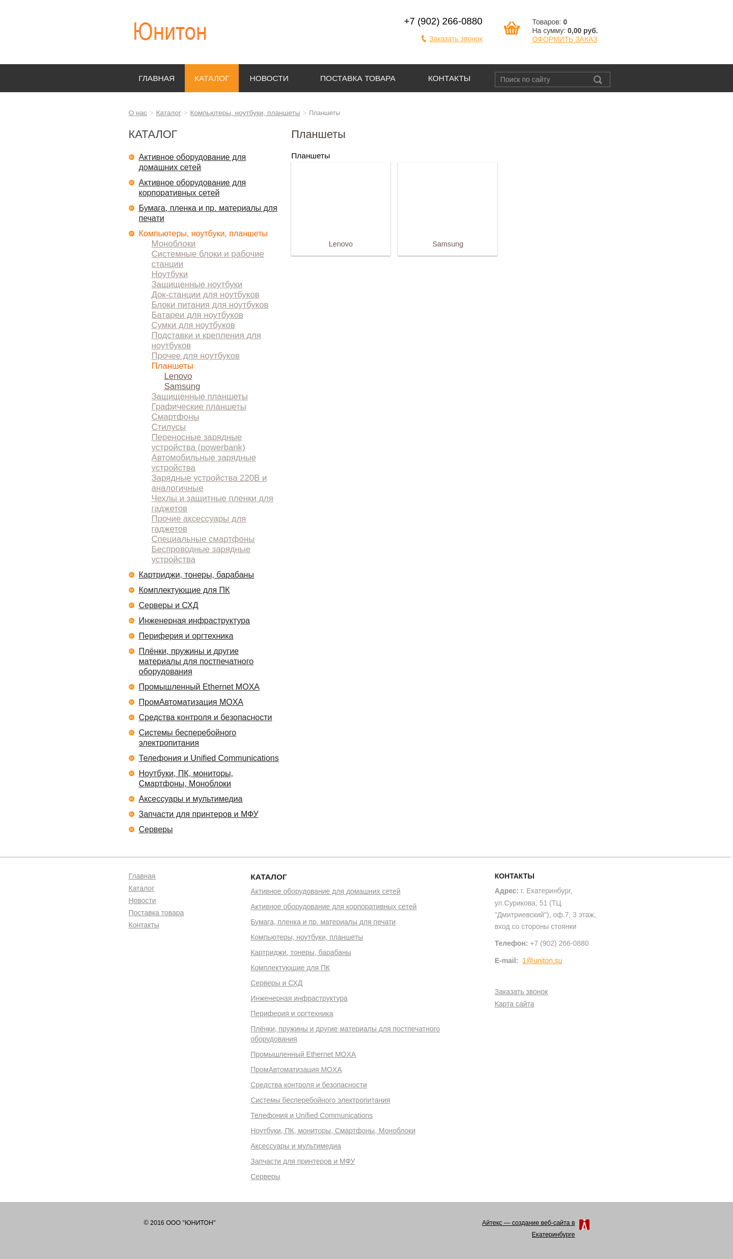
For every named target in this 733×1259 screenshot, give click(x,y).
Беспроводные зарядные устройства (201, 554)
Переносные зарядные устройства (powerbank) (198, 442)
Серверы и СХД (169, 605)
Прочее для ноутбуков (196, 356)
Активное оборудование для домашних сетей (192, 162)
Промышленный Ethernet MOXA (199, 686)
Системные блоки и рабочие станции (208, 259)
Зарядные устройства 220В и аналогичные (209, 483)
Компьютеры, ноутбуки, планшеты (245, 113)
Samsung (182, 386)
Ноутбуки (170, 274)
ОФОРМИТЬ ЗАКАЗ (564, 39)
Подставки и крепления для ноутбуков (206, 340)
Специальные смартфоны (203, 539)
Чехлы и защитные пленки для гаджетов (212, 503)
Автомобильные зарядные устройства (204, 463)
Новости (269, 78)
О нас (138, 113)
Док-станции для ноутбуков (206, 294)
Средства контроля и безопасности (205, 717)
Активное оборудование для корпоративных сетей (192, 187)
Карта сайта (514, 1004)
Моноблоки (174, 244)
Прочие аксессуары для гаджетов (199, 524)
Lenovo (178, 376)
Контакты (449, 78)
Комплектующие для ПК (184, 590)
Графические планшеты (199, 407)
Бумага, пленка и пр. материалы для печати (208, 213)
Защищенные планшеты (200, 396)
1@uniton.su (542, 960)
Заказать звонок (456, 39)
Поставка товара (358, 78)
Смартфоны (176, 417)
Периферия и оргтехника (186, 636)
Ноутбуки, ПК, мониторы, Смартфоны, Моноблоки (186, 778)
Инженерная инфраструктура (194, 620)
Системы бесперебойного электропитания (188, 737)
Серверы (156, 829)
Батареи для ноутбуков (197, 315)
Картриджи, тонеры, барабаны (196, 574)
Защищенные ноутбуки (197, 284)
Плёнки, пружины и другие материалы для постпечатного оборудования (196, 661)
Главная (156, 78)
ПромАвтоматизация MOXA (191, 702)
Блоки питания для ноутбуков (210, 305)
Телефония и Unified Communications (209, 758)
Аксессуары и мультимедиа (191, 799)
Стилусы (169, 427)
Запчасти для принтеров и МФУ (199, 814)
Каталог (211, 78)
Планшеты (172, 366)
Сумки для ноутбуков (193, 325)
